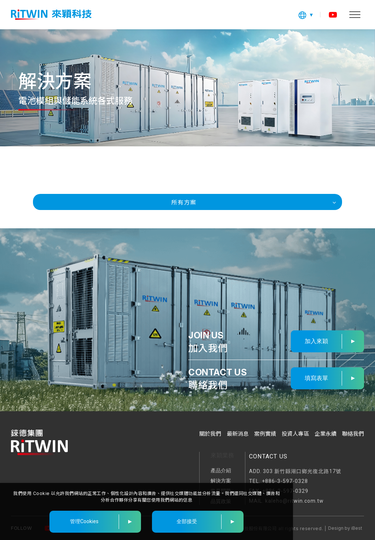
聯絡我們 (353, 433)
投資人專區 (295, 433)
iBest (356, 528)
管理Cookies (84, 521)
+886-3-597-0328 (285, 481)
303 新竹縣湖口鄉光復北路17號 (302, 471)
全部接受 (187, 521)
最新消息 (238, 433)
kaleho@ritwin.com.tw (294, 500)
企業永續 (326, 433)
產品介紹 (221, 470)
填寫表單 (316, 378)
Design (336, 528)
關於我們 (210, 433)
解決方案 (221, 481)
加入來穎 (316, 341)
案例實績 (265, 433)
